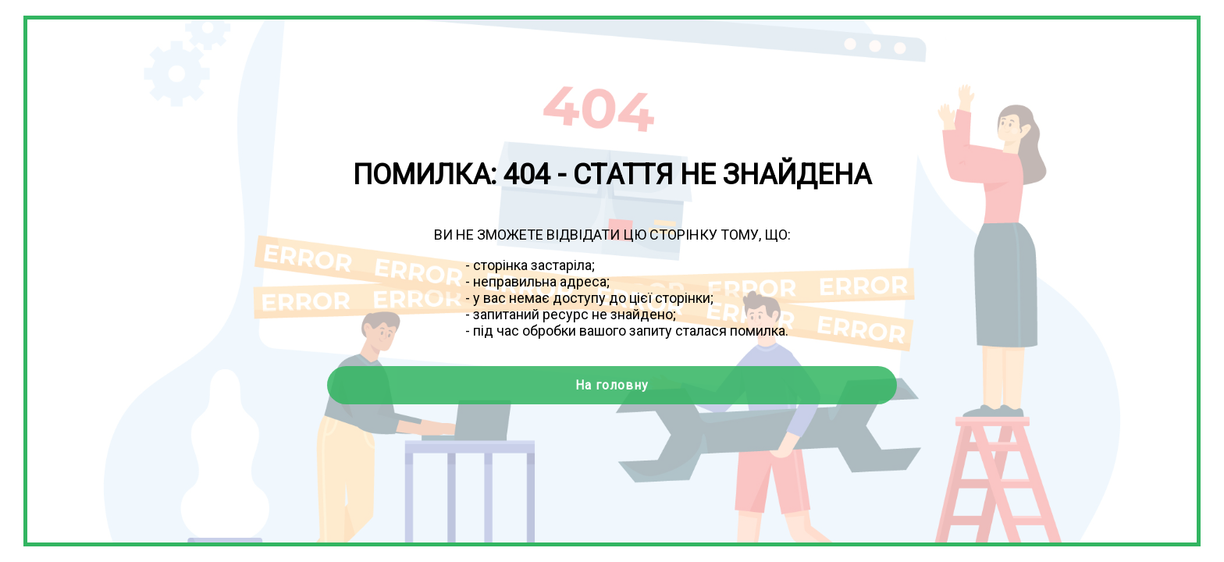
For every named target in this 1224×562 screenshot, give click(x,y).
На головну (612, 385)
